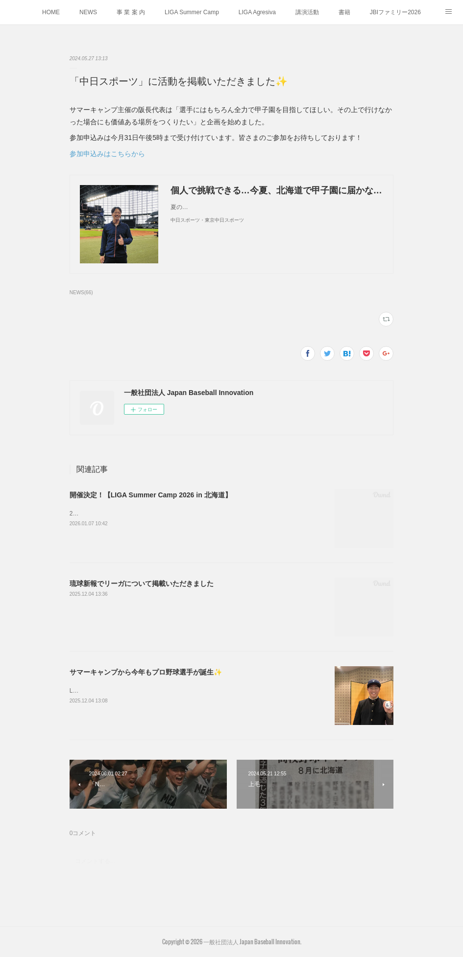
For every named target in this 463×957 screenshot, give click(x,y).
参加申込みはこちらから (107, 154)
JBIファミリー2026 (395, 12)
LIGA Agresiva (257, 12)
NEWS (88, 12)
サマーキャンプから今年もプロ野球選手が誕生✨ (146, 672)
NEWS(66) (81, 292)
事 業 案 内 (131, 12)
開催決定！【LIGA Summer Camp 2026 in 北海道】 (151, 495)
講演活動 (307, 12)
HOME (51, 12)
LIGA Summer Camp (192, 12)
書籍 (344, 12)
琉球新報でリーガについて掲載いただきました (142, 583)
